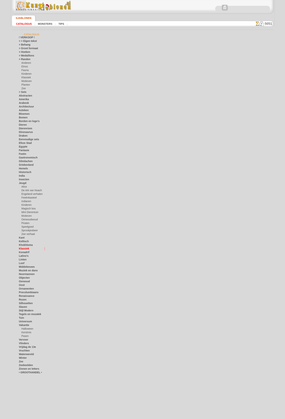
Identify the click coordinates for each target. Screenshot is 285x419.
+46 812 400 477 (148, 173)
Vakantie (23, 325)
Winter (22, 358)
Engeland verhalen (30, 194)
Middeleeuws (25, 267)
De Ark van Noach (30, 191)
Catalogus (24, 23)
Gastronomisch (26, 158)
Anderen (25, 63)
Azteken (23, 111)
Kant (21, 238)
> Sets (22, 92)
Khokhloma (24, 245)
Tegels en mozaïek (27, 314)
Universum (24, 322)
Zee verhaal (27, 234)
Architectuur (25, 107)
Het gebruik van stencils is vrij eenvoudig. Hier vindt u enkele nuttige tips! (255, 162)
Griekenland (25, 165)
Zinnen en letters (27, 369)
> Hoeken (23, 52)
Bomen (22, 118)
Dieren (22, 125)
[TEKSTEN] (26, 402)
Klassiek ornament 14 (183, 72)
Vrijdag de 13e (26, 347)
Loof (21, 263)
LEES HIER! (103, 109)
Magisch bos (27, 209)
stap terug (142, 130)
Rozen (22, 300)
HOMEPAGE (105, 165)
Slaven (22, 307)
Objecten (23, 278)
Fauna (24, 70)
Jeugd (22, 183)
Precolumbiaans (27, 293)
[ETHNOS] (26, 384)
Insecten (23, 180)
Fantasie (23, 151)
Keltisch (23, 242)
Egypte (22, 147)
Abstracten (24, 96)
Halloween (26, 329)
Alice (23, 187)
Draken (22, 136)
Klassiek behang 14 (183, 80)
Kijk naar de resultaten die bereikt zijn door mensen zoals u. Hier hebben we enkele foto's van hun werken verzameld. (255, 186)
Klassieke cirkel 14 (183, 84)
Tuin (21, 318)
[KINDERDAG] (28, 387)
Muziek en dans (27, 271)
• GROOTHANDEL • (28, 373)
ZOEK (183, 165)
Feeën (22, 154)
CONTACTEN (137, 165)
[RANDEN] (26, 398)
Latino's (23, 256)
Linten (22, 260)
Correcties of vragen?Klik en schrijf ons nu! (142, 153)
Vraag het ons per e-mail (142, 197)
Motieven (26, 81)
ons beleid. (193, 416)
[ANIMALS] (27, 380)
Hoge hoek (183, 76)
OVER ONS (121, 165)
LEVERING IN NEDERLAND (162, 165)
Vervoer (23, 340)
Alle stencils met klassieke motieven (142, 138)
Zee (23, 89)
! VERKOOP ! (25, 38)
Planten (25, 85)
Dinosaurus (25, 132)
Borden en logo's (27, 121)
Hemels (22, 169)
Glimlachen (24, 162)
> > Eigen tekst (26, 41)
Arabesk (23, 103)
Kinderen (25, 74)
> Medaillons (25, 56)
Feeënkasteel (27, 198)
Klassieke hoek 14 (183, 68)
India (21, 176)
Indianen (25, 202)
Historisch (24, 172)
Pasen (24, 336)
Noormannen (25, 274)
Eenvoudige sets (27, 140)
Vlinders (23, 344)
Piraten (25, 223)
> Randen (23, 60)
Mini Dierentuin (29, 213)
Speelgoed (26, 227)
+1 (155, 130)
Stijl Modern (25, 311)
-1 (129, 130)
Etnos (24, 67)
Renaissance (25, 296)
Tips (60, 23)
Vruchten (23, 351)
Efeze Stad (24, 143)
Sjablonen (22, 18)
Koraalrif (23, 253)
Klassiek (25, 78)
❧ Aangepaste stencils (30, 406)
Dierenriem (24, 129)
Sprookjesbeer (28, 231)
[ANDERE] (26, 376)
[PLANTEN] (27, 395)
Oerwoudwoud (28, 220)
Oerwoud (23, 282)
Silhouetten (24, 304)
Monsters (44, 23)
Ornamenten (25, 289)
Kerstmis (25, 333)
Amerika (23, 100)
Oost (21, 285)
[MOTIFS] (26, 391)
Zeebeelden (24, 365)
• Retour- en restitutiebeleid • (142, 191)
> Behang (23, 45)
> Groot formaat (27, 49)
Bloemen (23, 114)
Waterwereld (25, 355)
